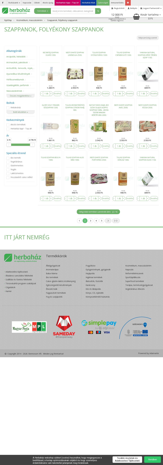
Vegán (13, 169)
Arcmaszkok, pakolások (17, 62)
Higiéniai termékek (94, 277)
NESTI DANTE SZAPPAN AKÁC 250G (123, 106)
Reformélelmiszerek (134, 273)
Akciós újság (48, 2)
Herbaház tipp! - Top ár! (21, 128)
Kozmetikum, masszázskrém (29, 20)
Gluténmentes (17, 165)
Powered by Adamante (148, 353)
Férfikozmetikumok (15, 79)
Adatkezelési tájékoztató (17, 271)
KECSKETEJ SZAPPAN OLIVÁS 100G (51, 53)
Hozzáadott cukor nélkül (21, 177)
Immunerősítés (117, 2)
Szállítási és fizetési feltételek (19, 279)
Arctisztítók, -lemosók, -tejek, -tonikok (23, 68)
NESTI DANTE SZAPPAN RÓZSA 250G (147, 106)
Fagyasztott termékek (56, 293)
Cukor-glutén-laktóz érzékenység (61, 281)
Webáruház (16, 107)
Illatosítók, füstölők (94, 281)
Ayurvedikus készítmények (18, 73)
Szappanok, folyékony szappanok (62, 20)
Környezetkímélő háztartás (98, 296)
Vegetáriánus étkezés (135, 289)
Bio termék (16, 157)
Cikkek (37, 2)
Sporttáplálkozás (132, 277)
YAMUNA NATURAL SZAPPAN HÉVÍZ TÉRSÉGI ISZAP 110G (147, 55)
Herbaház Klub (88, 2)
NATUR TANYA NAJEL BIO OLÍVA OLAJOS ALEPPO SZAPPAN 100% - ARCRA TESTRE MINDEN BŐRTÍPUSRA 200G (99, 109)
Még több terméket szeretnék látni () (98, 211)
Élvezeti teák (51, 289)
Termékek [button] (42, 11)
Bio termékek (52, 277)
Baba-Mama (51, 273)
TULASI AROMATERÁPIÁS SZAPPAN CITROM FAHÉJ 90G (74, 107)
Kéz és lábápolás (93, 289)
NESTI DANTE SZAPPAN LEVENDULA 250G (75, 53)
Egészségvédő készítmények (59, 285)
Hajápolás (90, 273)
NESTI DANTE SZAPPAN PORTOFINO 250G (99, 158)
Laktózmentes (17, 173)
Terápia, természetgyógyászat (139, 285)
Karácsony (90, 285)
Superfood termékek (134, 281)
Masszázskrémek (14, 91)
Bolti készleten (20, 112)
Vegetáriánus (16, 161)
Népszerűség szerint (147, 37)
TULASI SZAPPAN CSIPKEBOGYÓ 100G (123, 53)
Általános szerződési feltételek (19, 275)
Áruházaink (14, 2)
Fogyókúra (90, 265)
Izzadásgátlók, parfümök (17, 85)
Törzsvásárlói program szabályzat (21, 283)
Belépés (132, 8)
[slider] (8, 145)
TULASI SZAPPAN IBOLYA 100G (50, 158)
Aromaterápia (52, 269)
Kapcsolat (27, 2)
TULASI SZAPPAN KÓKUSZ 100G (123, 158)
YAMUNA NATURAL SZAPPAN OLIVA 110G (147, 158)
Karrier (9, 291)
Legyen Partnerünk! (150, 8)
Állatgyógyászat (53, 265)
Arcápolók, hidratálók (15, 56)
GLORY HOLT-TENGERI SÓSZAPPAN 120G (50, 106)
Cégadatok (10, 287)
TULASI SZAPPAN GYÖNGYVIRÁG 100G (99, 53)
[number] (46, 93)
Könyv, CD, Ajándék (95, 293)
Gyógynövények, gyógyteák (98, 269)
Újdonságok (103, 2)
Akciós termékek (18, 124)
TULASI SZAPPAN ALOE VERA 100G (75, 158)
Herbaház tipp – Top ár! (67, 3)
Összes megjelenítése (20, 95)
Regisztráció (117, 8)
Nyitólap (8, 20)
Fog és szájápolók (54, 296)
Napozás (129, 269)
